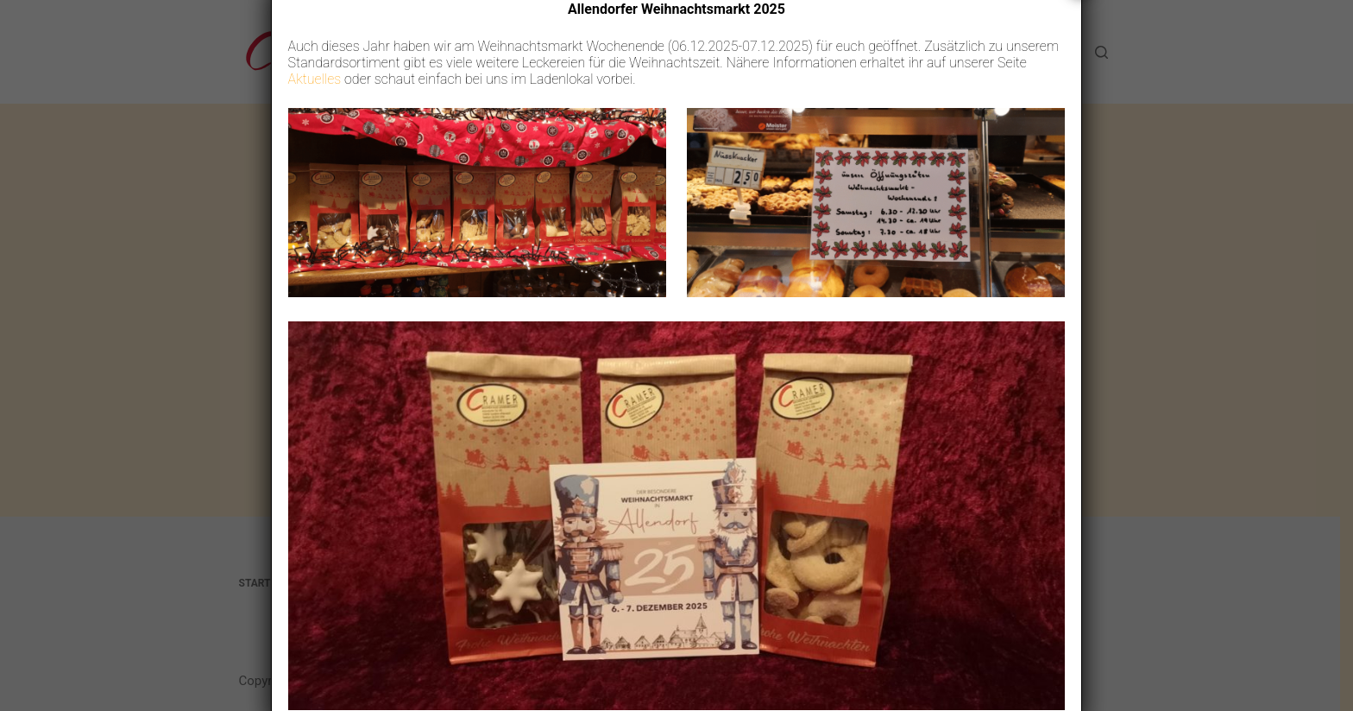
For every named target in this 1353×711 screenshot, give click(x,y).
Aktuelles (315, 104)
